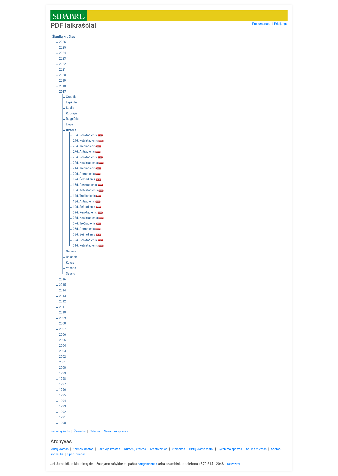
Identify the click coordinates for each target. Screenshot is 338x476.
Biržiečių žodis (60, 431)
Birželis (71, 130)
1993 (62, 406)
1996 (62, 389)
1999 (62, 373)
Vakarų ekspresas (116, 431)
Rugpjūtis (72, 118)
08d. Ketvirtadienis (88, 218)
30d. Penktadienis (88, 135)
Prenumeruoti (261, 23)
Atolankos (179, 449)
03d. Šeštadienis (87, 234)
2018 (62, 86)
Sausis (70, 273)
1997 (62, 384)
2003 (62, 351)
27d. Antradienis (86, 151)
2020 (62, 75)
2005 (62, 340)
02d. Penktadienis (88, 240)
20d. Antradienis (86, 174)
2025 (62, 47)
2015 (62, 284)
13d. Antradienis (86, 201)
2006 (62, 334)
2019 (62, 80)
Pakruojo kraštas (109, 449)
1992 (62, 412)
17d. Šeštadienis (87, 179)
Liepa (69, 124)
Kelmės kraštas (83, 449)
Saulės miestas (256, 449)
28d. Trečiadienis (87, 146)
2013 (62, 296)
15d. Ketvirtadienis (88, 190)
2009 (62, 318)
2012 (62, 301)
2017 (62, 91)
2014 (62, 290)
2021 (62, 69)
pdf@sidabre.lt (147, 464)
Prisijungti (281, 23)
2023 (62, 58)
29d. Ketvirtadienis (88, 140)
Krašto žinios (159, 449)
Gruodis (71, 96)
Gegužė (71, 251)
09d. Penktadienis (88, 212)
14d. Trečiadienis (87, 196)
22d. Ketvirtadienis (88, 162)
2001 (62, 362)
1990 (62, 423)
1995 (62, 395)
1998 (62, 378)
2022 (62, 64)
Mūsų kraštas (59, 449)
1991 (62, 417)
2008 (62, 323)
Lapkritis (71, 102)
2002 (62, 356)
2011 (62, 307)
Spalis (70, 107)
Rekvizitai (233, 464)
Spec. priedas (76, 454)
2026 (62, 42)
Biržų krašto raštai (201, 449)
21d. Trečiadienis (87, 168)
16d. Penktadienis (88, 185)
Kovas (70, 262)
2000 (62, 367)
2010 (62, 312)
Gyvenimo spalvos (230, 449)
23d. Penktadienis (88, 157)
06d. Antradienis (86, 229)
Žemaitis (80, 431)
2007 (62, 329)
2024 (62, 53)
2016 (62, 279)
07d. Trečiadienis (87, 223)
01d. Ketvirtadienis (88, 245)
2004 (62, 345)
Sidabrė (95, 431)
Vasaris (71, 268)
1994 (62, 401)
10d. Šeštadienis (87, 207)
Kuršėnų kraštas (135, 449)
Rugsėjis (71, 113)
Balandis (72, 257)
